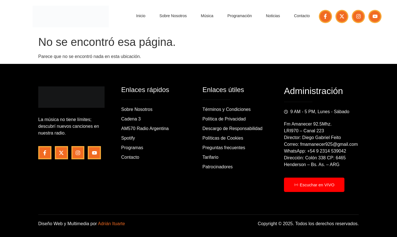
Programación (239, 16)
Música (207, 16)
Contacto (302, 16)
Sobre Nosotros (173, 16)
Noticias (273, 16)
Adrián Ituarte (111, 223)
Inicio (140, 16)
